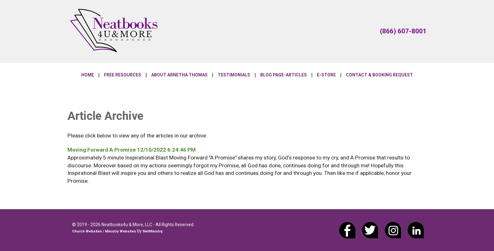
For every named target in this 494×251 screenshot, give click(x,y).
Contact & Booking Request (379, 75)
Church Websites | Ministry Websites (104, 231)
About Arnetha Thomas (179, 75)
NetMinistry (152, 231)
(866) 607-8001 (403, 31)
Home (87, 75)
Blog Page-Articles (283, 75)
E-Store (326, 75)
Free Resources (122, 75)
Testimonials (234, 75)
